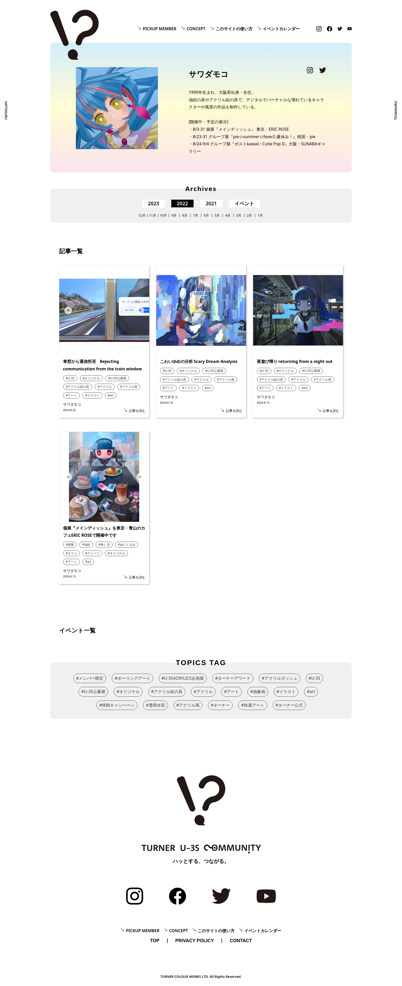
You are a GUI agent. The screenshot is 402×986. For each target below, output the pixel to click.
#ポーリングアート (132, 678)
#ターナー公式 (289, 705)
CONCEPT (196, 29)
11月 (152, 215)
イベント (244, 203)
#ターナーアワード (232, 678)
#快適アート (252, 705)
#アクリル (104, 386)
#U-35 (70, 378)
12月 (141, 215)
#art (111, 395)
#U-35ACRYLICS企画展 (183, 678)
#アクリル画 (128, 386)
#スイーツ (92, 553)
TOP (154, 940)
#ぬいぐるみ (126, 544)
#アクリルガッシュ (279, 678)
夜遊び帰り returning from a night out (295, 361)
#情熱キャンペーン (117, 705)
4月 (227, 215)
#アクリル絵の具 (77, 386)
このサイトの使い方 (234, 29)
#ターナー (220, 705)
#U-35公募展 (117, 378)
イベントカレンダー (281, 29)
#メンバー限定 (89, 678)
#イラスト (92, 395)
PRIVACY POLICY (194, 940)
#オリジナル (91, 378)
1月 (260, 215)
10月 (163, 215)
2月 (249, 215)
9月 (174, 215)
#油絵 (86, 544)
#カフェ (71, 553)
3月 (238, 215)
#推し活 (104, 544)
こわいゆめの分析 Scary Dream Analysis (199, 361)
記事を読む (137, 410)
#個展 (70, 544)
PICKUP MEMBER (159, 29)
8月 (184, 215)
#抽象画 (257, 691)
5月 (217, 215)
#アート (71, 395)
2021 (211, 203)
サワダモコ (72, 404)
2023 (153, 203)
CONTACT (241, 940)
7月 (195, 215)
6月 (206, 215)
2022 (182, 203)
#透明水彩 (155, 705)
